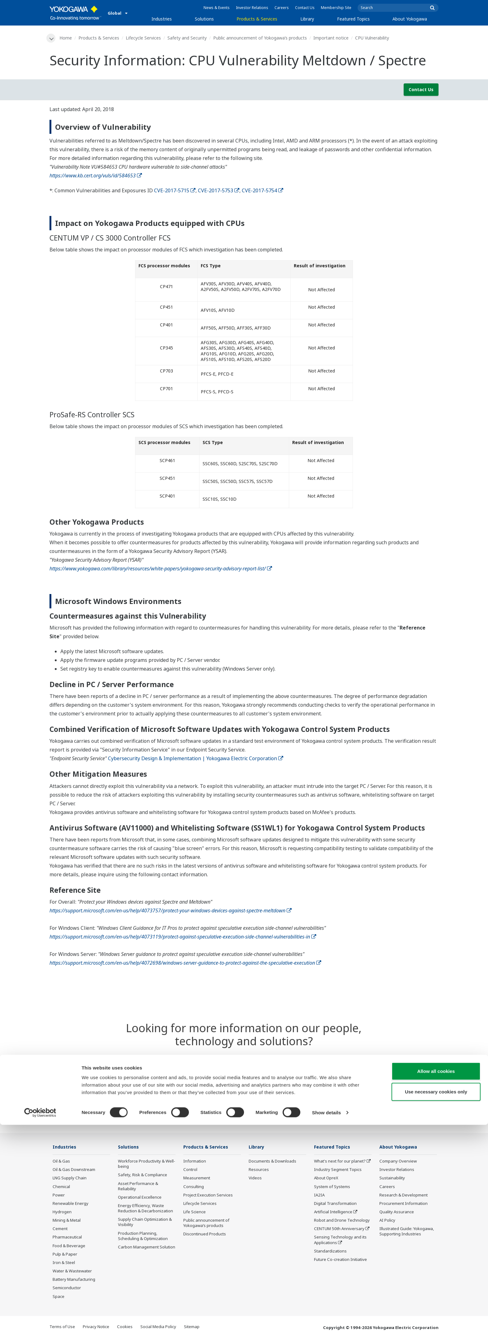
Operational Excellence (140, 1198)
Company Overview (398, 1161)
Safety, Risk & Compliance (142, 1175)
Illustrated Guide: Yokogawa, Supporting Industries (406, 1232)
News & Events (217, 7)
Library (307, 19)
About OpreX (326, 1179)
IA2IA (319, 1195)
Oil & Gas (61, 1161)
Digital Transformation (335, 1204)
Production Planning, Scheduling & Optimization (143, 1236)
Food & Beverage (69, 1246)
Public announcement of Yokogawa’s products (261, 38)
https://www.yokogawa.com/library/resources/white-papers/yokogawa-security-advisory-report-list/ (160, 569)
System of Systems (332, 1187)
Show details (326, 1326)
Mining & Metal (67, 1221)
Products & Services (257, 19)
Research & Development (403, 1195)
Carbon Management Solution (146, 1247)
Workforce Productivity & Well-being (146, 1164)
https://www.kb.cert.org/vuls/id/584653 (95, 175)
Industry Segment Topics (338, 1170)
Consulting (193, 1187)
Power (59, 1195)
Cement (60, 1229)
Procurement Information (403, 1204)
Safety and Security (188, 38)
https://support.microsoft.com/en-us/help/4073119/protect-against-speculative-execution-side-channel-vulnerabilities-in (182, 937)
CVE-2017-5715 (174, 190)
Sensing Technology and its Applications (340, 1240)
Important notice (332, 38)
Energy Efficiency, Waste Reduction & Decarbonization (145, 1208)
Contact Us (305, 7)
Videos (255, 1179)
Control (190, 1170)
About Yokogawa (409, 19)
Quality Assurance (396, 1212)
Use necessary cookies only (436, 1306)
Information (194, 1161)
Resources (259, 1170)
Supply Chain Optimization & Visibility (145, 1222)
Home (66, 38)
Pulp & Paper (65, 1254)
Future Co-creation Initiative (340, 1260)
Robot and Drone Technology (342, 1221)
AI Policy (387, 1221)
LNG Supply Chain (70, 1179)
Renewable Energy (70, 1204)
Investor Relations (252, 7)
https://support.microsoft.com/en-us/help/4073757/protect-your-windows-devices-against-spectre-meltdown (170, 910)
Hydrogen (62, 1212)
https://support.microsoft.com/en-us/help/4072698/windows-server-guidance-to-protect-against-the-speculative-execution (185, 963)
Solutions (204, 19)
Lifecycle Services (144, 38)
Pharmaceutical (67, 1238)
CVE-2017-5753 (218, 190)
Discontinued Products (204, 1235)
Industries (162, 19)
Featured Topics (353, 19)
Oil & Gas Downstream (74, 1170)
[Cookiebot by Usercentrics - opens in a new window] (40, 1327)
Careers (281, 7)
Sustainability (392, 1179)
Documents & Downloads (272, 1161)
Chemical (61, 1187)
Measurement (196, 1179)
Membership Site (336, 7)
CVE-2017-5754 (262, 190)
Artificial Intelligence (333, 1212)
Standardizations (330, 1251)
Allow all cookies (436, 1285)
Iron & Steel (64, 1263)
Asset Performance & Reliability (138, 1186)
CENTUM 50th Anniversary (339, 1229)
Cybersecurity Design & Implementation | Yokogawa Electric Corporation (195, 759)
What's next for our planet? (340, 1161)
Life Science (194, 1212)
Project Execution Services (208, 1195)
